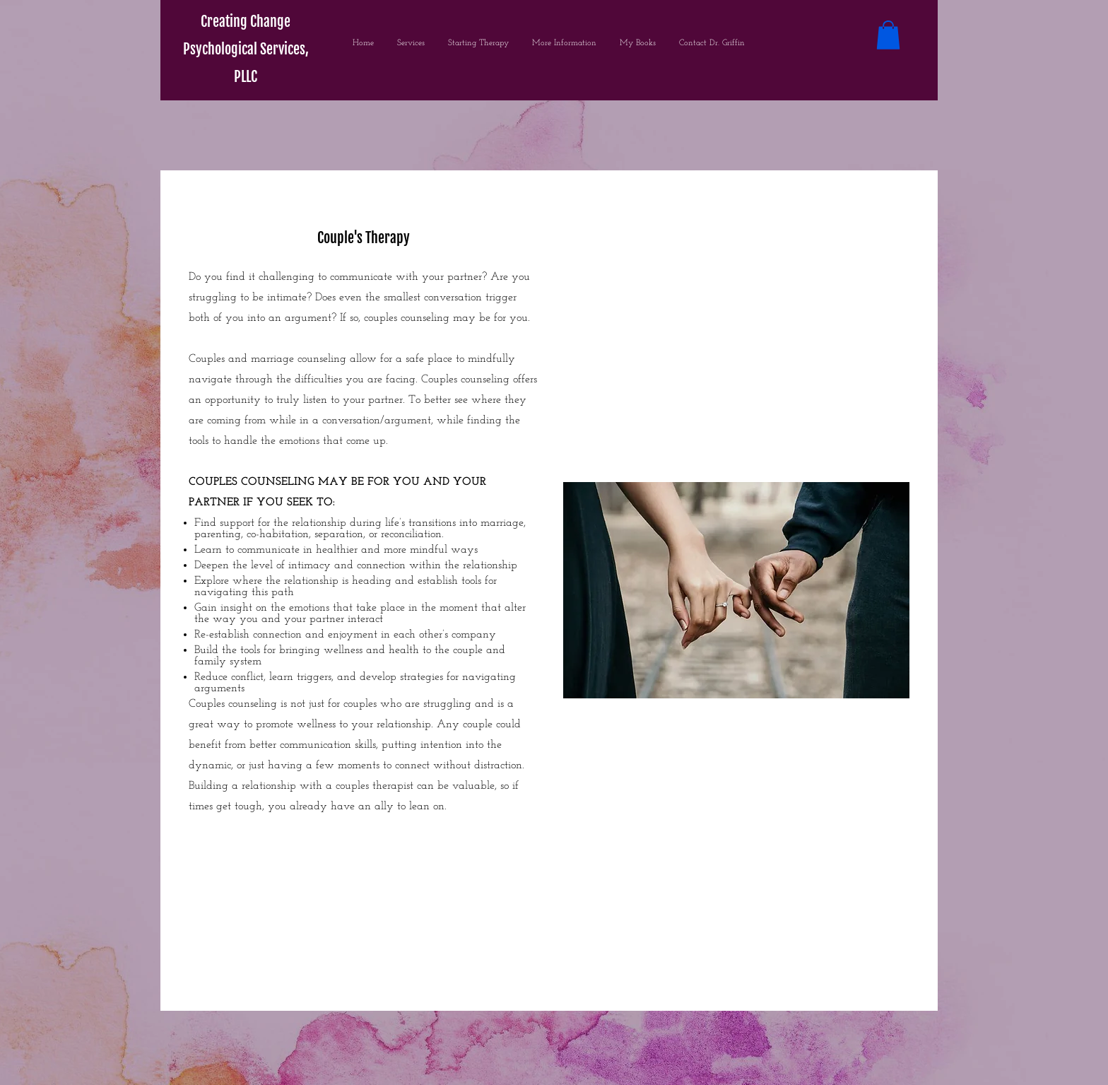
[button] (888, 34)
